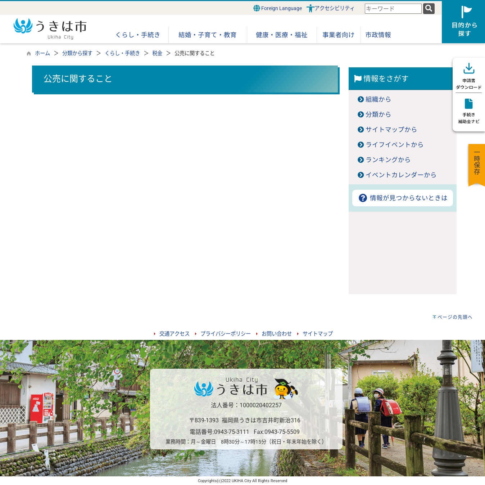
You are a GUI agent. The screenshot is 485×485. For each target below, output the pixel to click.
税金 (157, 53)
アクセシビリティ (334, 8)
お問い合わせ (277, 334)
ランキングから (388, 159)
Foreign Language (277, 8)
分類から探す (77, 53)
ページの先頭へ (455, 317)
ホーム (42, 53)
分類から (378, 114)
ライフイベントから (395, 144)
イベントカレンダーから (401, 175)
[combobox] (393, 9)
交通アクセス (174, 334)
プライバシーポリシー (225, 334)
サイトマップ (318, 334)
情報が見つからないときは (402, 198)
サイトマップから (391, 129)
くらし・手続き (122, 53)
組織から (378, 99)
